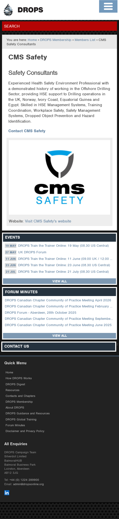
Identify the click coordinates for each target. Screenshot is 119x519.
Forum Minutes (15, 425)
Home (32, 40)
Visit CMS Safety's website (48, 221)
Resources (12, 390)
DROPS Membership (55, 40)
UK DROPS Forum (25, 252)
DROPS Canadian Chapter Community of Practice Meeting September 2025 (60, 319)
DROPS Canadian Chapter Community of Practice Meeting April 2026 (58, 300)
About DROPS (15, 407)
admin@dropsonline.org (28, 484)
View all (59, 281)
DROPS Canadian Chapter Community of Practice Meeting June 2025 (58, 325)
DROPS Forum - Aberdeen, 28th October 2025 (40, 312)
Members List (85, 40)
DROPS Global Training (21, 419)
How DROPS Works (19, 378)
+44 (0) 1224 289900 (24, 480)
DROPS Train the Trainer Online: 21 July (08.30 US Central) (56, 271)
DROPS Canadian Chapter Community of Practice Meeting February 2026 (60, 306)
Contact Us (16, 346)
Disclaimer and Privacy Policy (25, 431)
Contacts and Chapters (20, 396)
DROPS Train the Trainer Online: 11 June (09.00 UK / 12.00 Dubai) (60, 259)
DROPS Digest (15, 384)
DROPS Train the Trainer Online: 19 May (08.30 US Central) (56, 245)
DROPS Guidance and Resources (28, 413)
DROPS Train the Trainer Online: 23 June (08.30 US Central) (57, 265)
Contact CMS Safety (26, 130)
